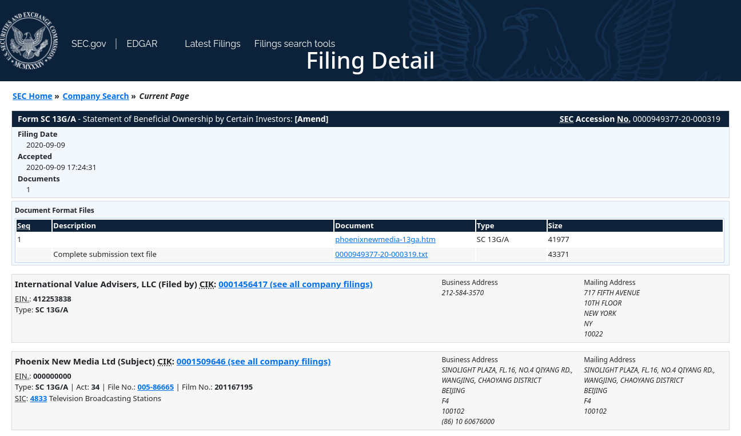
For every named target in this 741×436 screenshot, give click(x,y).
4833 (38, 398)
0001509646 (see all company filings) (253, 361)
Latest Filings (212, 43)
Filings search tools (295, 43)
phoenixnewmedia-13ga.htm (385, 239)
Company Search (96, 95)
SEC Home (33, 95)
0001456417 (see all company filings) (295, 284)
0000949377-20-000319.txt (381, 254)
